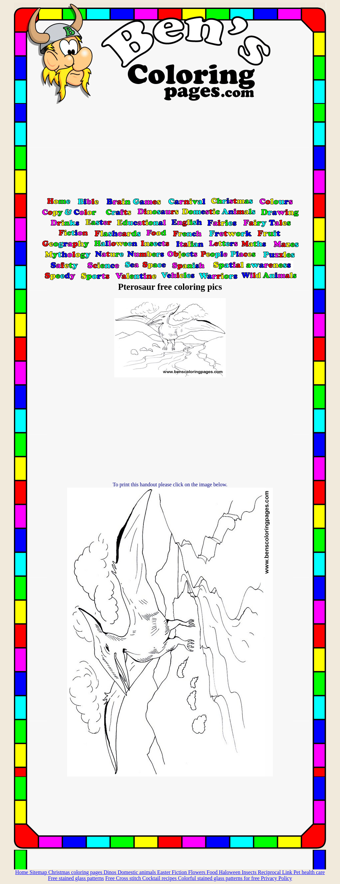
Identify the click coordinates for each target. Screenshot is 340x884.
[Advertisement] (170, 150)
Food (213, 872)
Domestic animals (137, 872)
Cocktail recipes (160, 878)
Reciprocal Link (276, 872)
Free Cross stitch (123, 878)
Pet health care (309, 872)
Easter (164, 872)
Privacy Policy (276, 878)
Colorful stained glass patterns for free (219, 878)
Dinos (111, 872)
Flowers (197, 872)
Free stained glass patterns (76, 878)
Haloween (230, 872)
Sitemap (39, 872)
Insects (250, 872)
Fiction (180, 872)
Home (22, 872)
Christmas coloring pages (76, 872)
